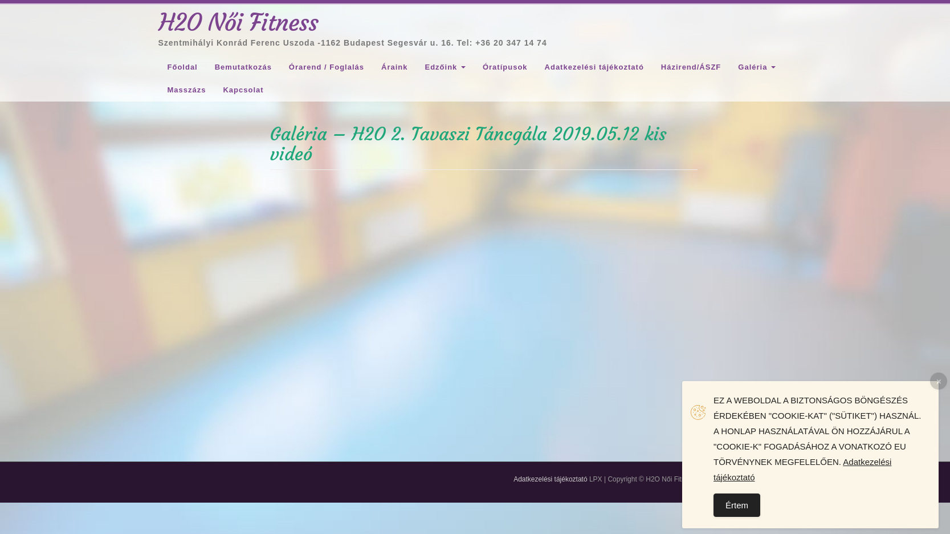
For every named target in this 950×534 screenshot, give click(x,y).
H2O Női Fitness (239, 22)
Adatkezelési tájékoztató (594, 67)
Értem (736, 505)
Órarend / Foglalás (326, 67)
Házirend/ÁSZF (691, 67)
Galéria (757, 67)
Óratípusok (505, 67)
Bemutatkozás (243, 67)
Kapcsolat (243, 90)
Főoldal (183, 67)
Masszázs (187, 90)
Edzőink (445, 67)
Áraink (394, 67)
